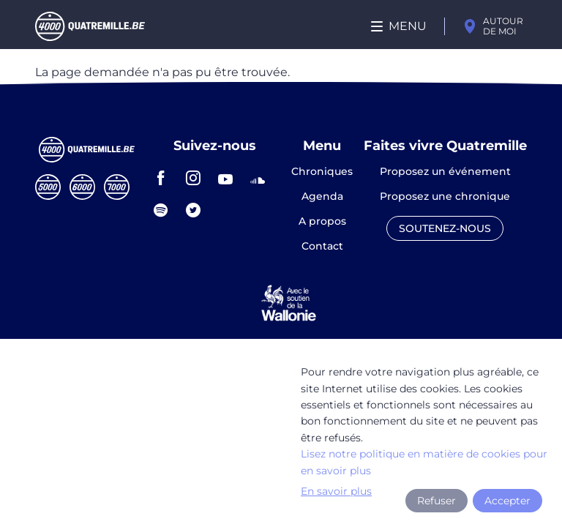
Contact (322, 246)
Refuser (436, 500)
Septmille (117, 187)
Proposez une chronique (445, 197)
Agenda (322, 197)
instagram (193, 178)
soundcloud (257, 178)
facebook (161, 178)
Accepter (507, 500)
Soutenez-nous (445, 228)
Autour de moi (503, 26)
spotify (161, 210)
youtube (225, 178)
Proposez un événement (445, 172)
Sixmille (82, 187)
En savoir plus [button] (336, 491)
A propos (322, 222)
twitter (193, 210)
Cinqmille (48, 187)
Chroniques (322, 172)
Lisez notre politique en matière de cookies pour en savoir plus (424, 461)
